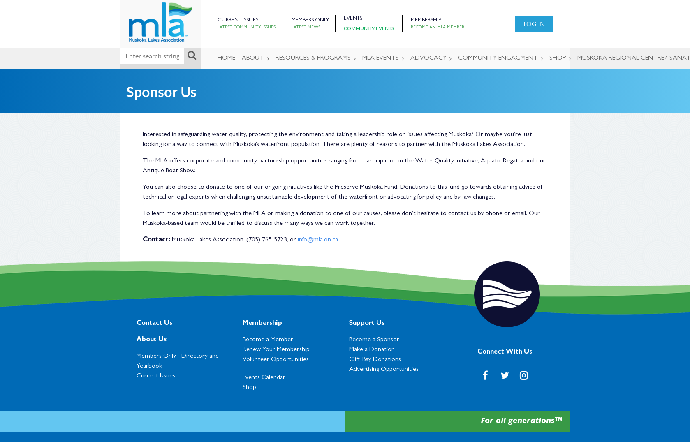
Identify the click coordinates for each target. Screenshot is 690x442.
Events (353, 18)
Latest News (306, 27)
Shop (249, 387)
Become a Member (268, 340)
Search (192, 55)
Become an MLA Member (437, 27)
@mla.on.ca (322, 240)
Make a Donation (372, 350)
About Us (152, 340)
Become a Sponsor (374, 340)
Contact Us (154, 323)
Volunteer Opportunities (276, 359)
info (302, 240)
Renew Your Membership (276, 350)
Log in (534, 24)
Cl (375, 359)
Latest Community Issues (247, 27)
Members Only (310, 20)
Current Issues (238, 20)
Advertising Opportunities (384, 369)
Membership (426, 20)
